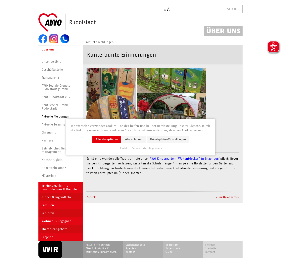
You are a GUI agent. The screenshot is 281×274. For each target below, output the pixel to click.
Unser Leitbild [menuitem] (51, 61)
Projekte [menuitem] (47, 237)
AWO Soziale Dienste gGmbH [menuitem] (102, 251)
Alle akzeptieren (106, 139)
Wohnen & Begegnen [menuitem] (56, 221)
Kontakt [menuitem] (130, 251)
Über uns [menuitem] (48, 49)
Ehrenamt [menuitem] (49, 132)
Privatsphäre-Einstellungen (168, 139)
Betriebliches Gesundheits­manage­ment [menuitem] (61, 150)
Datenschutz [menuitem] (172, 248)
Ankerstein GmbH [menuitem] (54, 168)
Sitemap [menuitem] (210, 244)
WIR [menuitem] (50, 249)
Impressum (155, 147)
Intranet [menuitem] (210, 251)
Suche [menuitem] (168, 251)
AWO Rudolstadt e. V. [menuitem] (56, 97)
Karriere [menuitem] (47, 140)
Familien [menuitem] (48, 205)
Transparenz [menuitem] (50, 77)
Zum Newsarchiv (227, 197)
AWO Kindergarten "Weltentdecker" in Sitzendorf (184, 158)
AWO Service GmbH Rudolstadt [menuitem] (55, 106)
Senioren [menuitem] (48, 213)
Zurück (91, 197)
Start (76, 22)
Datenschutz (138, 147)
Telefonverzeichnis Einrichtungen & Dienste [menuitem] (59, 187)
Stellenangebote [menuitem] (135, 244)
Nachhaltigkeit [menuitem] (52, 160)
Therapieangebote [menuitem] (54, 229)
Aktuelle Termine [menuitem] (53, 124)
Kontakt (123, 147)
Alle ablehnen (134, 139)
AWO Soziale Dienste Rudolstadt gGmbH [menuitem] (56, 87)
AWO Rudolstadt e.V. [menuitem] (97, 248)
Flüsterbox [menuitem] (49, 176)
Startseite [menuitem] (210, 248)
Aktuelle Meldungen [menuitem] (100, 42)
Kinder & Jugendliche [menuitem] (57, 197)
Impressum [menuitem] (171, 244)
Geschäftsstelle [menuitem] (52, 69)
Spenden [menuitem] (131, 248)
